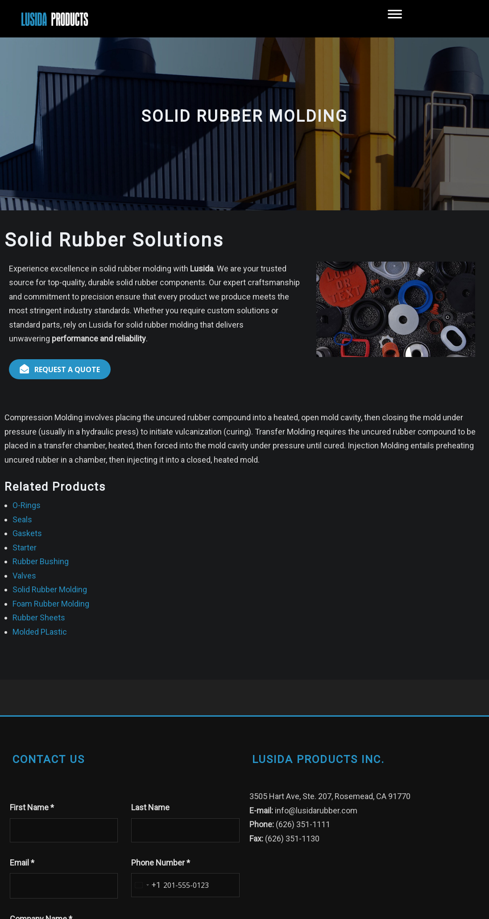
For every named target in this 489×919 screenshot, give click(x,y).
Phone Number (160, 862)
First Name (32, 807)
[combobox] (146, 885)
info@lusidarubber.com (316, 810)
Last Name (150, 807)
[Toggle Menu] (395, 19)
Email (22, 862)
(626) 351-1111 (303, 824)
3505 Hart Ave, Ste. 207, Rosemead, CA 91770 (329, 796)
